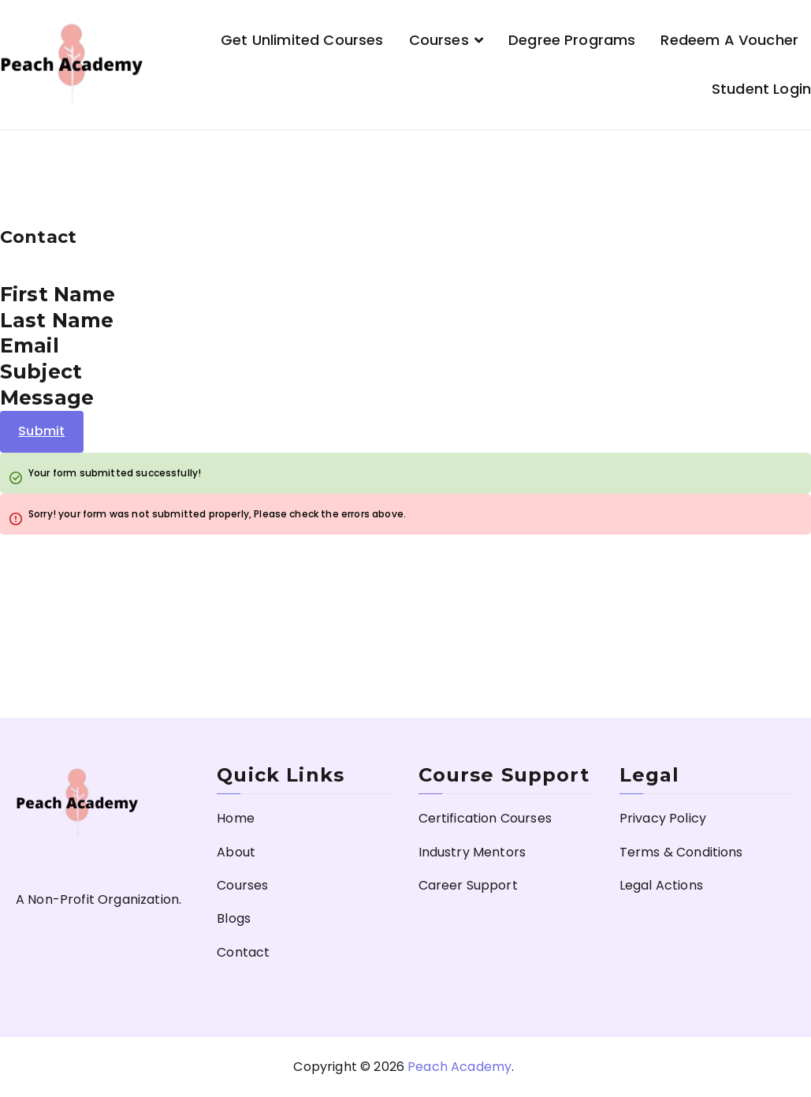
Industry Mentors (472, 852)
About (236, 852)
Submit (41, 431)
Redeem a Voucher (729, 40)
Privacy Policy (662, 818)
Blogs (234, 918)
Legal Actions (661, 885)
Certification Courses (485, 818)
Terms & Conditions (681, 852)
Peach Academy (459, 1067)
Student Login (761, 89)
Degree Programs (571, 40)
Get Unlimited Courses (302, 40)
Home (236, 818)
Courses (439, 40)
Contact (243, 952)
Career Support (468, 885)
